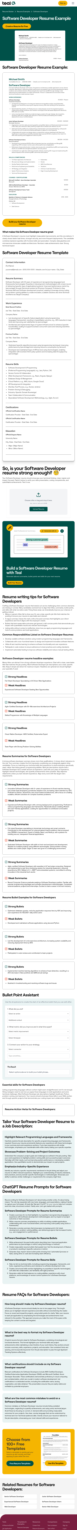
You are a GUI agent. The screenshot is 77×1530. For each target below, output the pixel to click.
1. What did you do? (15, 1009)
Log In (64, 1528)
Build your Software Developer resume (22, 222)
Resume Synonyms (38, 1528)
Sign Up (65, 1525)
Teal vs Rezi (51, 1528)
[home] (9, 3)
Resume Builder (8, 11)
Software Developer (40, 11)
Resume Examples (23, 11)
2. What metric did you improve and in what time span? (29, 1027)
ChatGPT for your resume (49, 1204)
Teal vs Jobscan (52, 1525)
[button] (73, 3)
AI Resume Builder (8, 1525)
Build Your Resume (15, 583)
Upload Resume (38, 509)
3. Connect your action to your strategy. (23, 1045)
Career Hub (36, 1525)
